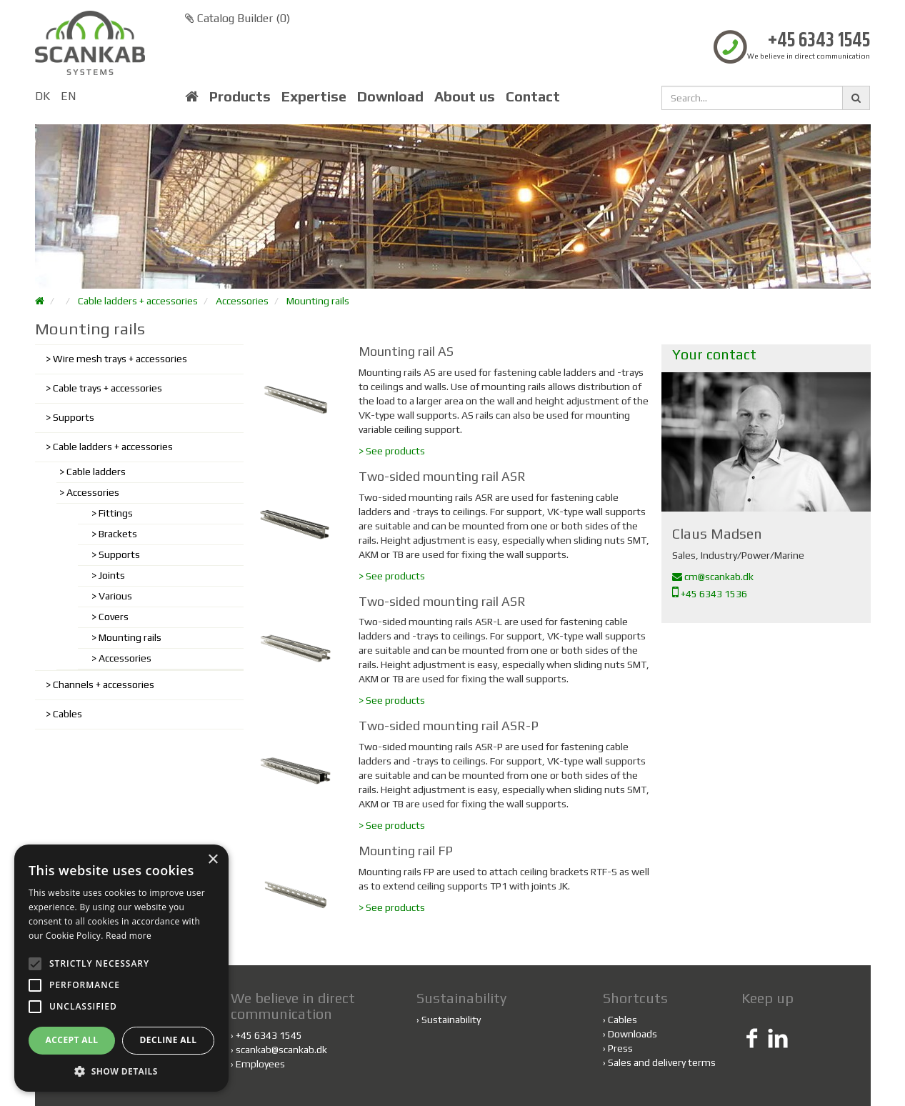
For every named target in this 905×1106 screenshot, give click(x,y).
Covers (114, 616)
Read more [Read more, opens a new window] (128, 936)
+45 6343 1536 (709, 593)
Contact (533, 96)
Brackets (118, 533)
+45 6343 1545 (819, 41)
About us (464, 96)
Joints (112, 575)
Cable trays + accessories (107, 388)
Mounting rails (317, 301)
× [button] (212, 860)
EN (68, 96)
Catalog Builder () (237, 18)
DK (42, 96)
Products (240, 96)
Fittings (116, 513)
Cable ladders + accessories (138, 301)
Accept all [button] (72, 1040)
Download (390, 96)
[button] (121, 1070)
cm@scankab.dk (713, 576)
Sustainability (451, 1019)
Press (620, 1048)
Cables (67, 713)
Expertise (313, 96)
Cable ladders (96, 471)
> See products (392, 451)
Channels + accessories (103, 684)
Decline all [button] (168, 1040)
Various (115, 596)
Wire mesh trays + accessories (120, 358)
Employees (260, 1064)
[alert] (121, 968)
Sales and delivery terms (662, 1062)
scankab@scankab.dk (281, 1049)
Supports (73, 417)
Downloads (632, 1034)
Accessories (242, 301)
